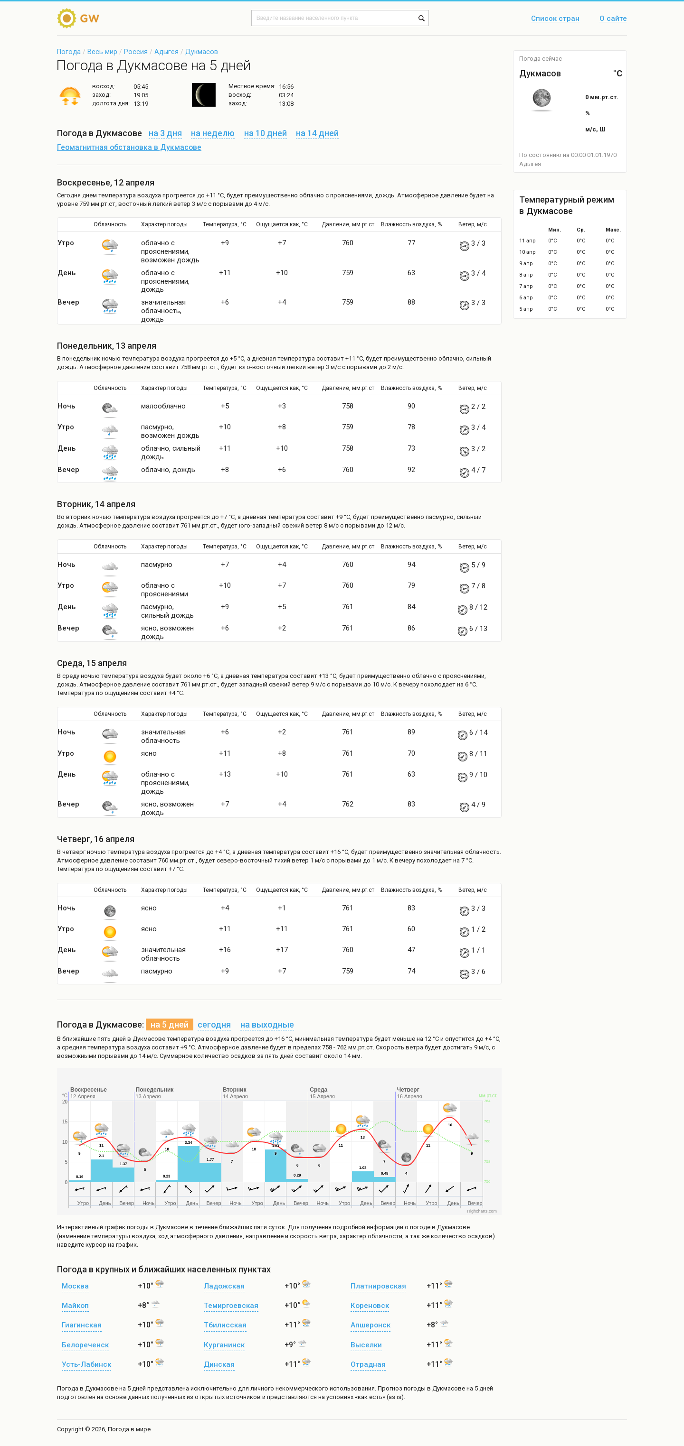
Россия (136, 52)
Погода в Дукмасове (87, 1388)
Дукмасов (201, 52)
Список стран (555, 19)
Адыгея (166, 52)
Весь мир (102, 52)
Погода (69, 52)
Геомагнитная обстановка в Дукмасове (129, 147)
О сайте (613, 19)
